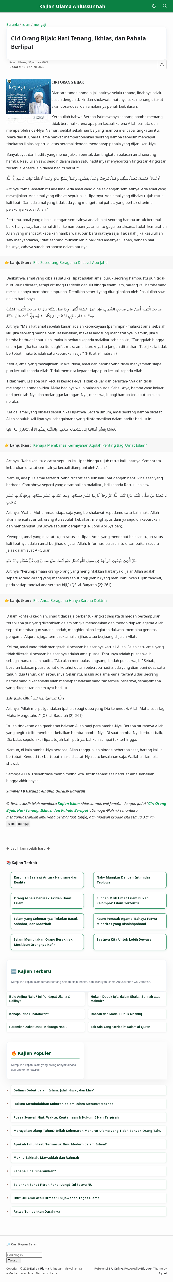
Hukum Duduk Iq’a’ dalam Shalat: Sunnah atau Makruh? (125, 999)
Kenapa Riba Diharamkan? (29, 1014)
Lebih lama (17, 848)
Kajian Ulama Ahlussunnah (72, 6)
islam (11, 824)
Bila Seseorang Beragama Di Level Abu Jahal (70, 262)
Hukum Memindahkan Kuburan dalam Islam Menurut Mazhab (64, 1104)
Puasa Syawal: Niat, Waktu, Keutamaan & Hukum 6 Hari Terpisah (66, 1117)
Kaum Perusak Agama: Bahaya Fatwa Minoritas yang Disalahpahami (127, 921)
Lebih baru (39, 848)
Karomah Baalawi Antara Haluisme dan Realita (45, 879)
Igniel (163, 1273)
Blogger (146, 1268)
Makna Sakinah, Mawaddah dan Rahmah (46, 1157)
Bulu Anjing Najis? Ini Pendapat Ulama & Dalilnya (39, 999)
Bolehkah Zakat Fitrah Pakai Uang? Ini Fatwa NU (53, 1184)
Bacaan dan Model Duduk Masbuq (116, 1014)
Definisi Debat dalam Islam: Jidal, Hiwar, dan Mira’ (54, 1090)
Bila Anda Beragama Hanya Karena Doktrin (70, 600)
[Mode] (154, 6)
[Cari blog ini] (24, 1255)
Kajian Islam (69, 803)
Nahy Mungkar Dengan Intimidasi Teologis (124, 879)
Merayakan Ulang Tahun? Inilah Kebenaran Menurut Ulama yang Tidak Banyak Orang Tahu (87, 1130)
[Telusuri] (164, 6)
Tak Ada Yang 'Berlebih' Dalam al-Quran (120, 1027)
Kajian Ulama (39, 1268)
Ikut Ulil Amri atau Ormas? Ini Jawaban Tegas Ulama (57, 1198)
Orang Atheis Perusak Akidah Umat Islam (43, 900)
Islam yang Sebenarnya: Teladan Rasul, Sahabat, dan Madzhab (46, 921)
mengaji (23, 824)
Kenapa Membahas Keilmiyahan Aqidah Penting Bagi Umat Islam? (90, 445)
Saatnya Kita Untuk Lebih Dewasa (124, 939)
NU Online (116, 1268)
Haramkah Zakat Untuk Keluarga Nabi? (38, 1027)
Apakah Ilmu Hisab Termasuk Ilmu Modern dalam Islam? (60, 1144)
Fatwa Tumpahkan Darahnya (37, 1211)
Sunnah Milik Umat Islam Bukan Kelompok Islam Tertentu (122, 900)
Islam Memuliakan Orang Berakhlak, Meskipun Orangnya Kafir (43, 941)
